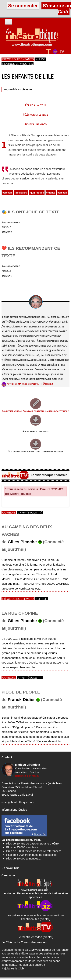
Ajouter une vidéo (35, 124)
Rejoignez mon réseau (27, 775)
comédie (7, 192)
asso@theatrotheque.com (18, 802)
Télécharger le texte (35, 114)
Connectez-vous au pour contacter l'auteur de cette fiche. (35, 411)
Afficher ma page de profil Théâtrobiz (30, 384)
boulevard (21, 192)
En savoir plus (10, 867)
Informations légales (14, 809)
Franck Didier (21, 699)
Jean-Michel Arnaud (20, 89)
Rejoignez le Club (13, 968)
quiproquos (37, 192)
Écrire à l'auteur (35, 105)
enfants (50, 192)
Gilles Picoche (22, 542)
